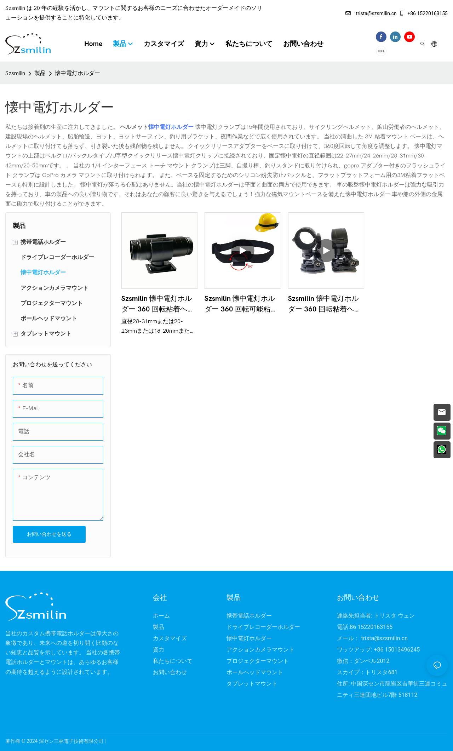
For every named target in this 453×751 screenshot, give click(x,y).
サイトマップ (122, 741)
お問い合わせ (170, 672)
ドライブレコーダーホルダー (263, 627)
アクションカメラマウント (260, 650)
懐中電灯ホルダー (77, 73)
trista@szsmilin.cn (371, 13)
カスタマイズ (170, 638)
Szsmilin (15, 73)
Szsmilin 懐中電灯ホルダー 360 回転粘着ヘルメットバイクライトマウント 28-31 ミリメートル (157, 304)
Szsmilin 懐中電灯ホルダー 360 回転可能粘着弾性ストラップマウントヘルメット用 (241, 304)
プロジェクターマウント (257, 661)
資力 (158, 650)
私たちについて (173, 661)
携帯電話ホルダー (249, 616)
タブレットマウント (251, 684)
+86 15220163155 (423, 13)
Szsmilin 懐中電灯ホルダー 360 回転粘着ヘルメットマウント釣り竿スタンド (324, 304)
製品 (40, 73)
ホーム (161, 616)
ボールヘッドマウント (254, 672)
